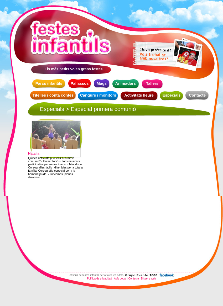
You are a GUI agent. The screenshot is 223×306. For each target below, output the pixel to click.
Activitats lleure (139, 95)
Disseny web (148, 278)
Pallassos (79, 83)
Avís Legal (120, 278)
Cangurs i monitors (98, 95)
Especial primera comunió (103, 109)
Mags (102, 83)
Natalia (33, 153)
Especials (171, 95)
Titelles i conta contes (53, 95)
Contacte (197, 95)
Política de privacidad (99, 278)
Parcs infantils (49, 83)
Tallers (152, 83)
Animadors (125, 83)
